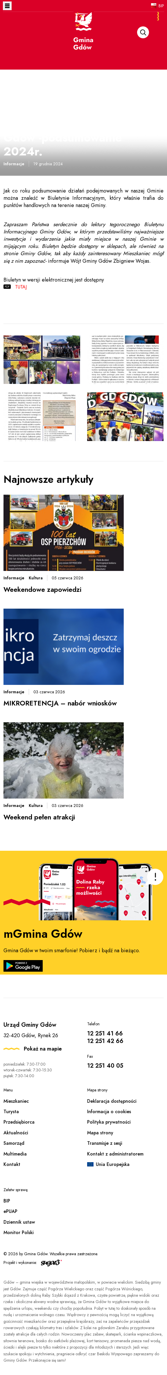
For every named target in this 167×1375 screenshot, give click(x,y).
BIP (161, 6)
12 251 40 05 (105, 1066)
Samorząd (13, 1143)
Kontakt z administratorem (115, 1154)
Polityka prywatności (109, 1122)
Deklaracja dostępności (112, 1101)
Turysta (11, 1111)
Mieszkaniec (16, 1101)
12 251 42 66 (105, 1041)
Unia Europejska (113, 1164)
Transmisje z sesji (104, 1143)
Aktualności (15, 1132)
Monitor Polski (18, 1232)
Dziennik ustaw (19, 1222)
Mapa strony (100, 1132)
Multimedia (15, 1154)
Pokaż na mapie (43, 1049)
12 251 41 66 (105, 1033)
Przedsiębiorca (19, 1122)
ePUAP (10, 1211)
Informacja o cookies (109, 1111)
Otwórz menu (7, 5)
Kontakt (11, 1164)
